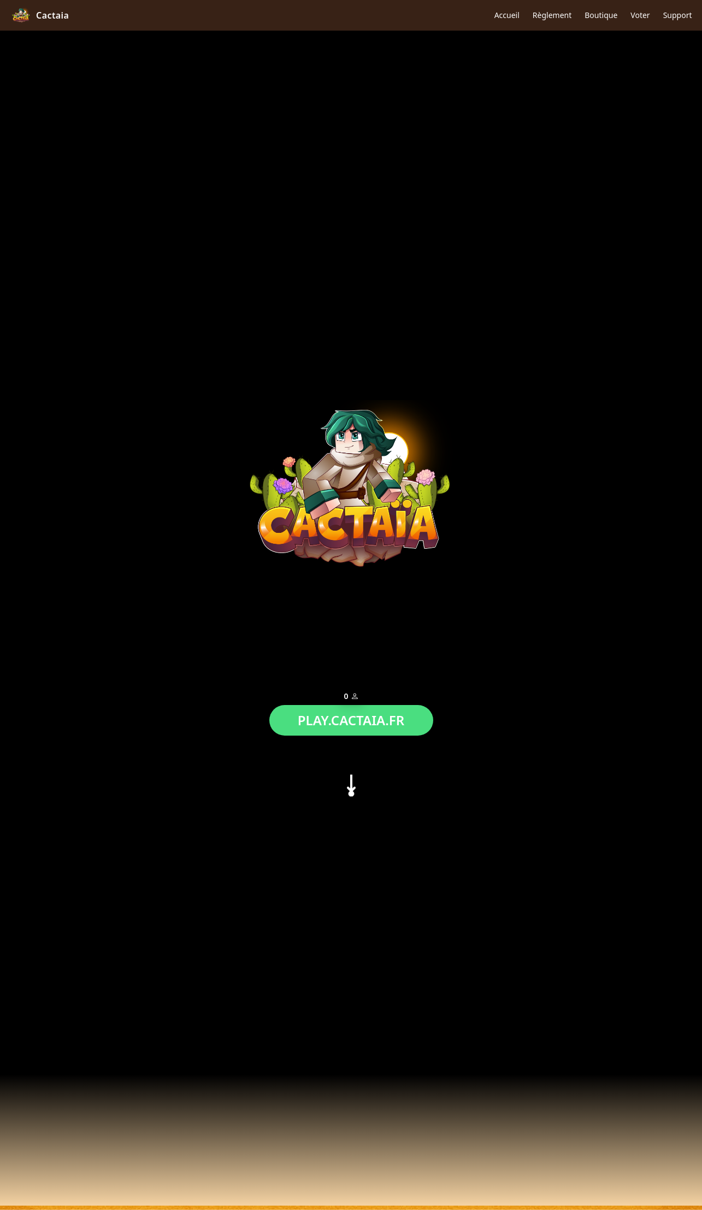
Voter (640, 15)
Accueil (507, 15)
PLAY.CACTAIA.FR (351, 717)
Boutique (601, 15)
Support (677, 15)
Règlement (552, 15)
